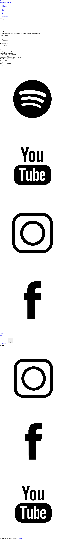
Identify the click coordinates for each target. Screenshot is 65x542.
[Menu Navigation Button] (1, 18)
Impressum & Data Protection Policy (7, 540)
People (3, 4)
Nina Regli (20, 538)
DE (2, 12)
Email (1, 335)
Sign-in (3, 10)
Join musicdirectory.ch (5, 6)
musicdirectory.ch (5, 2)
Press (2, 9)
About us (3, 8)
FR (2, 13)
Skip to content (2, 0)
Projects (3, 5)
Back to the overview (3, 343)
